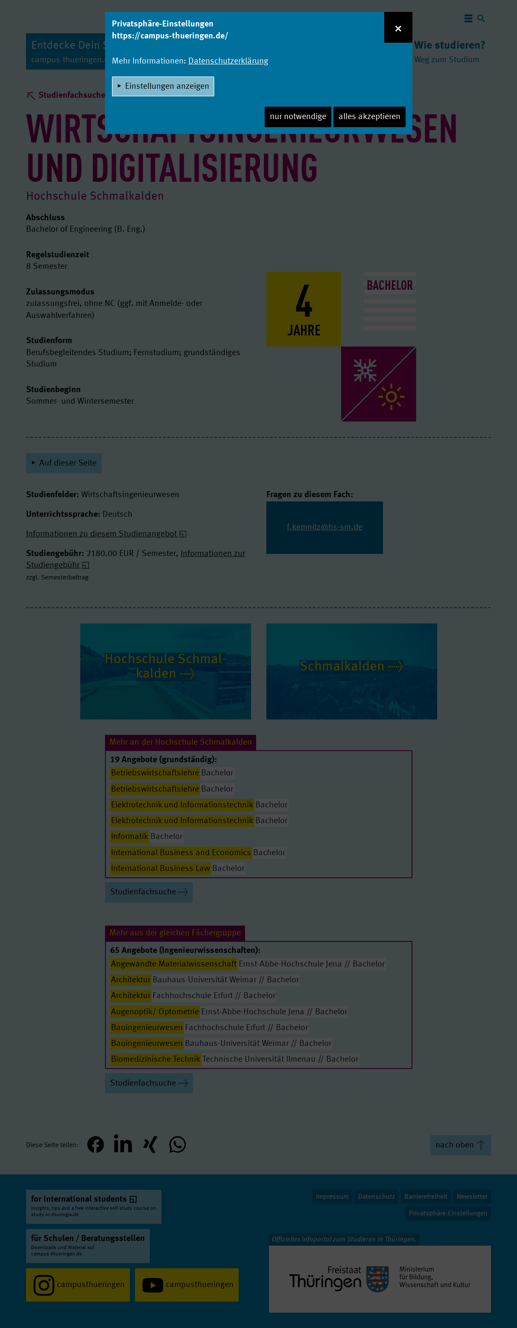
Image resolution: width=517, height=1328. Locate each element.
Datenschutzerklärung (228, 61)
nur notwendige (298, 117)
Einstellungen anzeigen (167, 86)
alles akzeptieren (369, 117)
